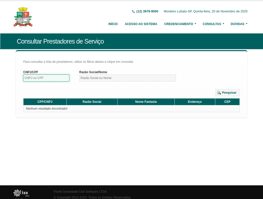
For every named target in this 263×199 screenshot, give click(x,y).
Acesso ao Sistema (141, 24)
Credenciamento (178, 24)
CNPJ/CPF (30, 72)
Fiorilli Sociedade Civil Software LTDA (80, 191)
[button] (227, 92)
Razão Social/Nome (93, 72)
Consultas (212, 24)
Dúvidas (237, 24)
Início (113, 24)
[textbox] (46, 78)
